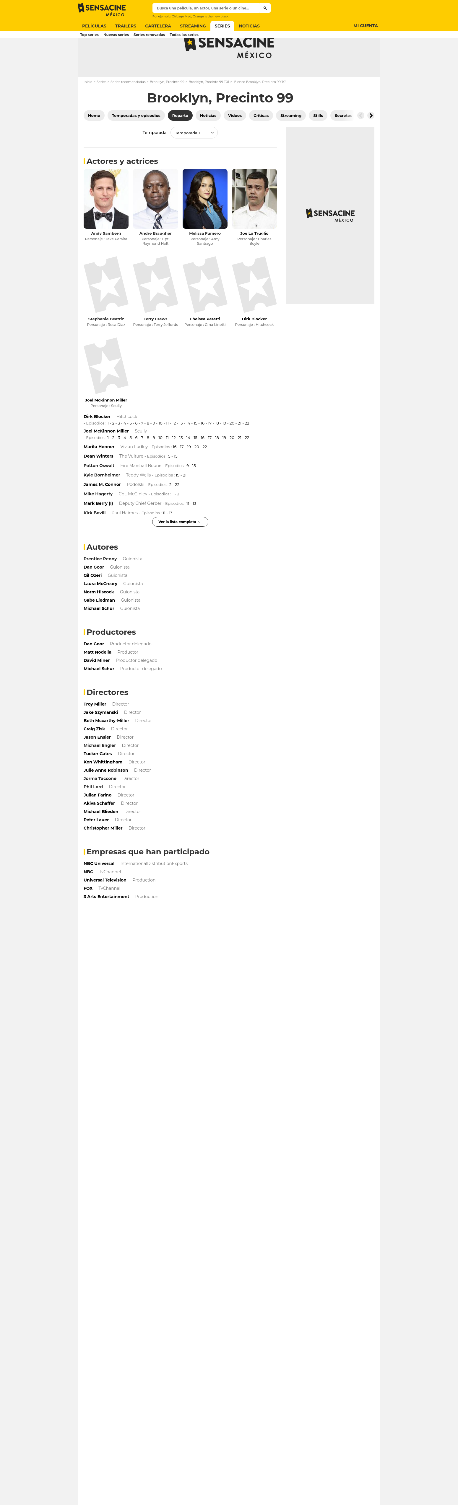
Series (101, 105)
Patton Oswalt (99, 489)
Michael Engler (100, 768)
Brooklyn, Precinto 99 (167, 105)
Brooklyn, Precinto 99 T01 (209, 105)
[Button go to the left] (360, 138)
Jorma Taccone (100, 801)
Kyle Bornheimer (102, 498)
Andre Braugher (155, 256)
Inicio (88, 105)
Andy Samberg (106, 256)
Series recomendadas (128, 105)
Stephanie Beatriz (106, 342)
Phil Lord (93, 810)
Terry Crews (155, 342)
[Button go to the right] (370, 138)
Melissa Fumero (205, 256)
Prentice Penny (100, 582)
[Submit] (265, 8)
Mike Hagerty (98, 517)
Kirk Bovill (94, 536)
